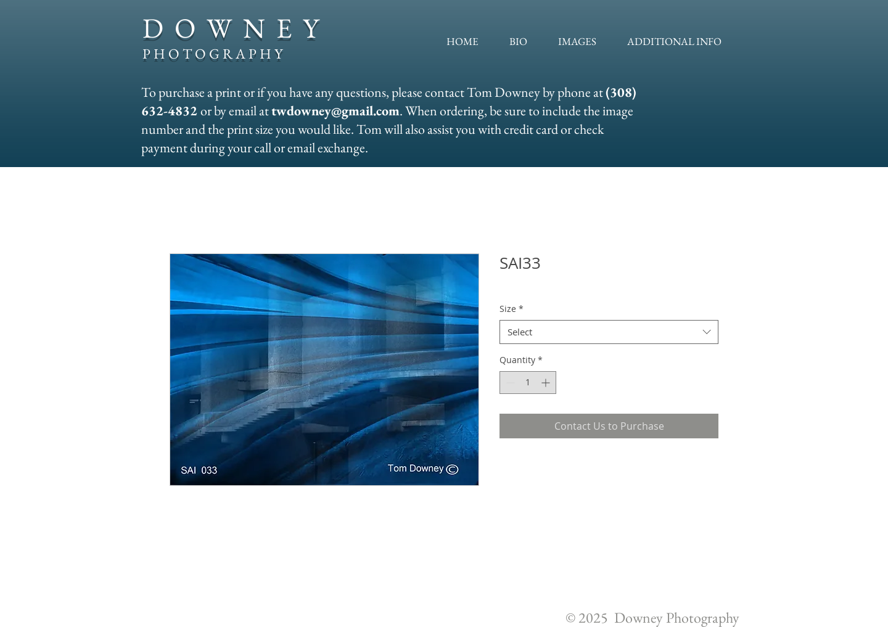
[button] (577, 41)
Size (512, 308)
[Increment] (546, 382)
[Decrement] (509, 382)
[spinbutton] (528, 382)
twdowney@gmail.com (335, 111)
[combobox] (609, 332)
